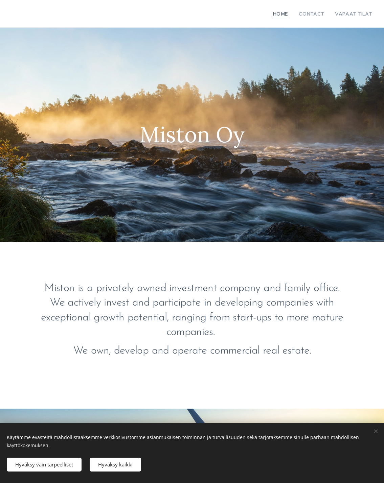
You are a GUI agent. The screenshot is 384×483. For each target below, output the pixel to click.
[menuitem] (288, 13)
